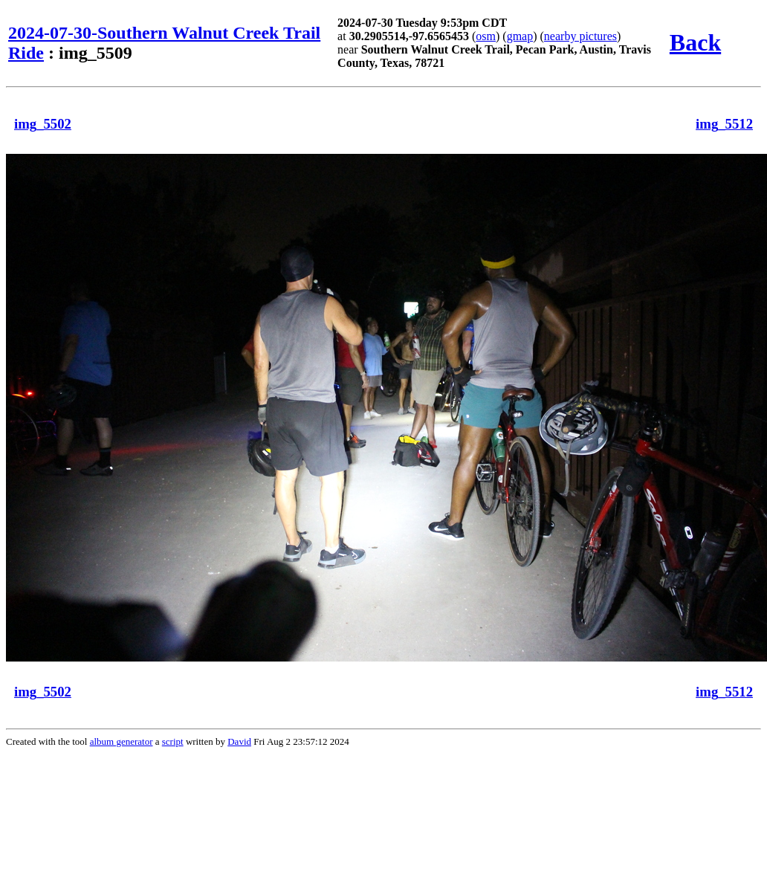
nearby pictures (580, 36)
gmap (520, 36)
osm (486, 36)
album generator (121, 741)
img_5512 (724, 124)
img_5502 (42, 124)
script (173, 741)
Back (695, 42)
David (239, 741)
